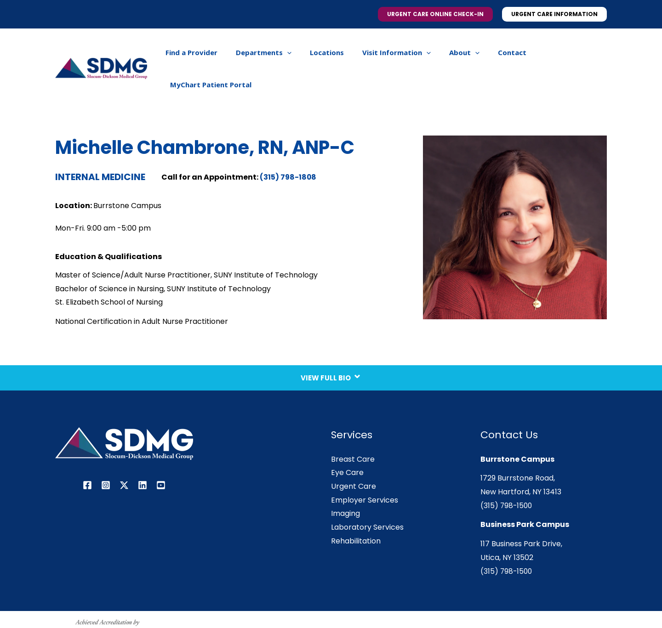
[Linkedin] (142, 454)
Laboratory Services (367, 497)
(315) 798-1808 (288, 146)
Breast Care (353, 429)
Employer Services (364, 469)
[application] (293, 53)
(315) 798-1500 (507, 475)
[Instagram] (105, 454)
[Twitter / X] (124, 454)
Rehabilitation (356, 510)
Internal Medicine (100, 146)
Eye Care (347, 442)
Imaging (345, 483)
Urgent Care (353, 456)
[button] (435, 14)
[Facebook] (87, 454)
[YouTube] (161, 454)
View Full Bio (331, 344)
